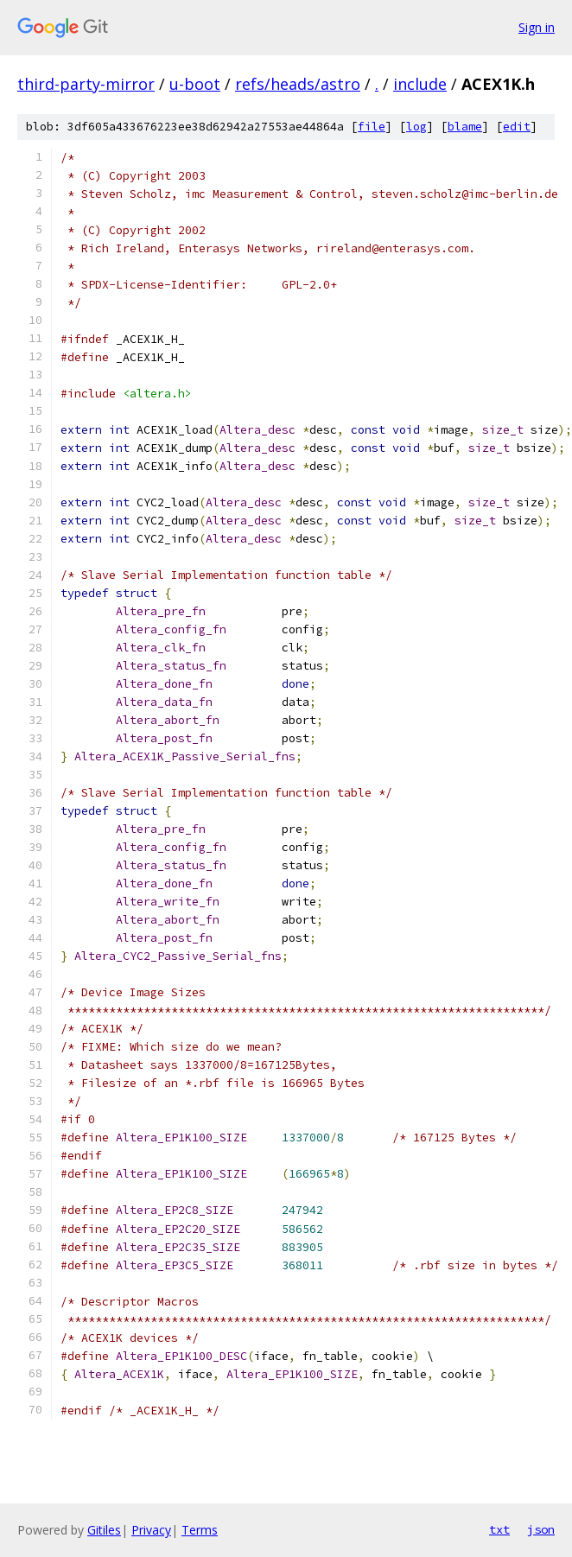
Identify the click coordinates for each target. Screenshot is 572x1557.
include (420, 83)
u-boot (194, 83)
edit (517, 126)
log (416, 126)
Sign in (536, 27)
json (541, 1529)
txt (499, 1529)
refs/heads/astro (297, 83)
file (371, 126)
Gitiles (104, 1530)
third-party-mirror (86, 83)
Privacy (151, 1530)
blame (465, 126)
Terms (199, 1530)
